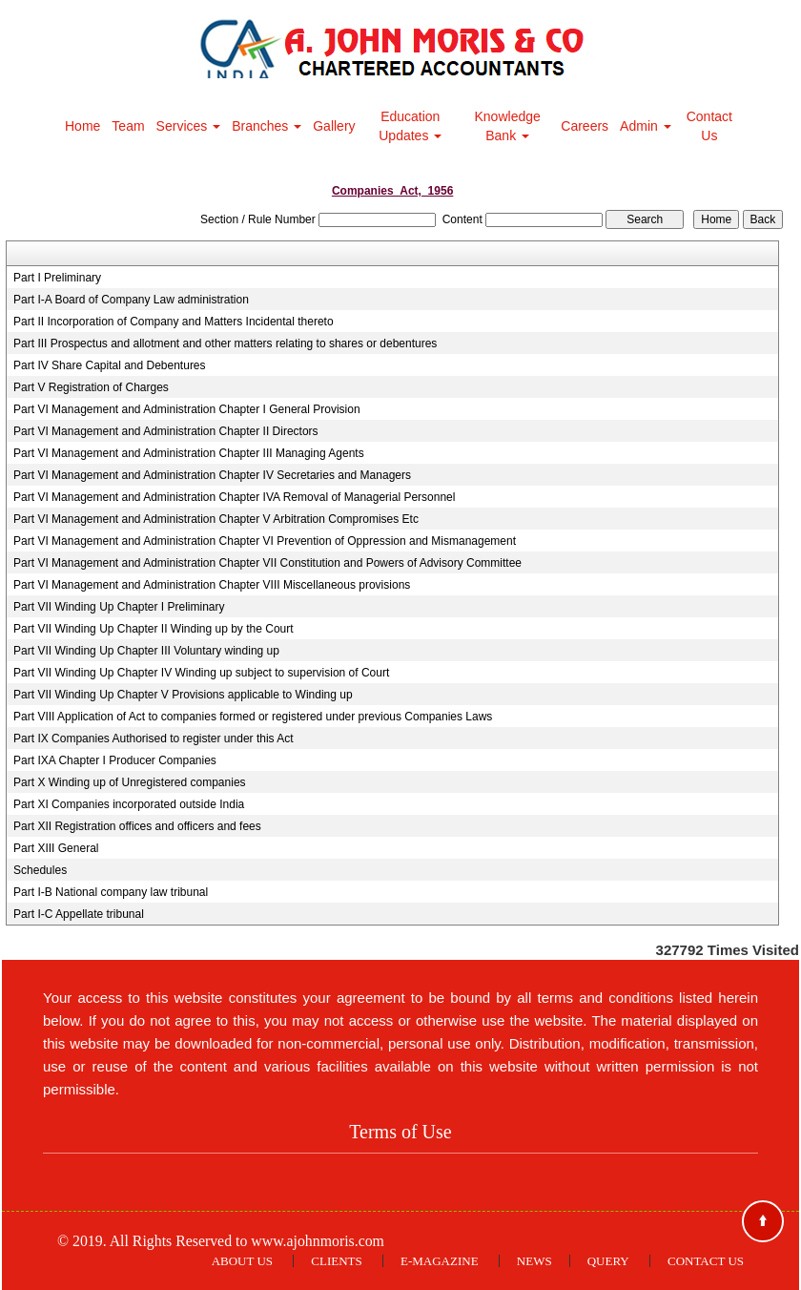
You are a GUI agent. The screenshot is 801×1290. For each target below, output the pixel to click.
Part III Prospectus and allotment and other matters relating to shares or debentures (225, 343)
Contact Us (709, 126)
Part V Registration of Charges (91, 387)
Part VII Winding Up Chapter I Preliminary (118, 607)
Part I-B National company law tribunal (110, 892)
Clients (336, 1261)
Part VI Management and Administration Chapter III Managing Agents (188, 453)
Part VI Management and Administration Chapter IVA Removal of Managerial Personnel (234, 497)
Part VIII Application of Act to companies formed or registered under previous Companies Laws (252, 716)
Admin (645, 126)
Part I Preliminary (57, 277)
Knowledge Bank (508, 126)
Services (188, 126)
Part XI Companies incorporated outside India (128, 804)
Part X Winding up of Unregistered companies (129, 782)
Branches (266, 126)
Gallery (334, 126)
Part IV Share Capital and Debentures (109, 365)
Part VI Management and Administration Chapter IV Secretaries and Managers (212, 475)
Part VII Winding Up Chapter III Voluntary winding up (146, 650)
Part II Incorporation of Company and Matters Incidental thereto (173, 321)
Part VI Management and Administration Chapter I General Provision (186, 409)
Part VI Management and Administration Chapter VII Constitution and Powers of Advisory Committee (267, 563)
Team (128, 126)
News (534, 1261)
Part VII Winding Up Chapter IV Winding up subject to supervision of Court (201, 672)
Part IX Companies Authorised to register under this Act (153, 738)
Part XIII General (55, 848)
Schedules (40, 870)
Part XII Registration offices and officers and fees (137, 826)
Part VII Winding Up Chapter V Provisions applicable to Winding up (183, 694)
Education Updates (410, 126)
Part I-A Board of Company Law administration (131, 299)
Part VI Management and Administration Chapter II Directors (165, 431)
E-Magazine (439, 1261)
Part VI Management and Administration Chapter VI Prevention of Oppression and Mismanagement (264, 541)
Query (608, 1261)
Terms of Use (400, 1131)
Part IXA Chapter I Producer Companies (114, 760)
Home (82, 126)
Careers (584, 126)
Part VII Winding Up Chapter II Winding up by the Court (153, 628)
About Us (242, 1261)
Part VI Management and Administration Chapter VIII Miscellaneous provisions (211, 585)
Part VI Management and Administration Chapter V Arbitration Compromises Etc (216, 519)
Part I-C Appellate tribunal (78, 914)
